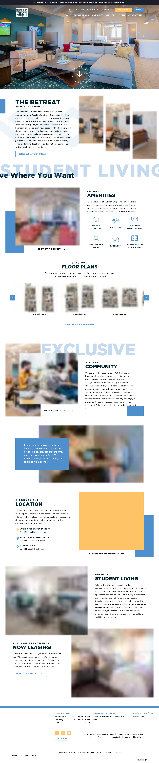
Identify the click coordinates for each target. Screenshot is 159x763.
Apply (138, 10)
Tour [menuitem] (122, 15)
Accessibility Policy (105, 734)
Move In (127, 737)
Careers (91, 734)
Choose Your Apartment (79, 325)
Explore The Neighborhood (107, 553)
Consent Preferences (99, 737)
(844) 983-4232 (76, 10)
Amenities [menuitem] (97, 15)
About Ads (116, 737)
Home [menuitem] (68, 15)
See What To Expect (52, 249)
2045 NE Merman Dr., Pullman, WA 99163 (108, 718)
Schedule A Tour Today (32, 154)
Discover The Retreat (59, 411)
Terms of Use (138, 734)
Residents (107, 10)
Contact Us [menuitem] (135, 15)
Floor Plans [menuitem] (81, 15)
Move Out (137, 737)
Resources (92, 10)
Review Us (62, 738)
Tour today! (123, 10)
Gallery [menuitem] (111, 15)
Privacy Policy (123, 734)
